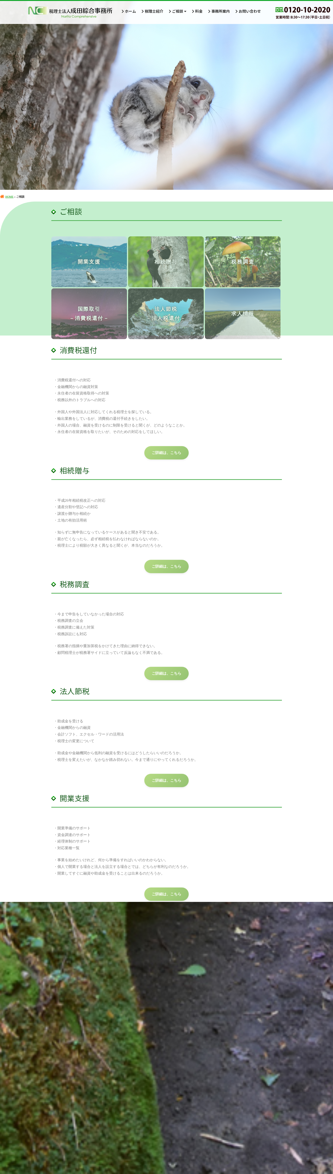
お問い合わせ (248, 11)
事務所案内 (219, 11)
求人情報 (242, 324)
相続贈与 (165, 272)
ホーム (129, 11)
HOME (6, 196)
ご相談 (177, 11)
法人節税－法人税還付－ (166, 324)
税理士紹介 (152, 11)
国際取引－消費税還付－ (89, 324)
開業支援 (89, 272)
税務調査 (242, 272)
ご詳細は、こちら (166, 463)
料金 (197, 11)
